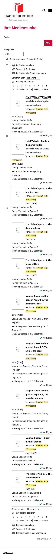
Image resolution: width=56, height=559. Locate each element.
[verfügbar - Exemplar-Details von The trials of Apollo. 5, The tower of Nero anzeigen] (46, 290)
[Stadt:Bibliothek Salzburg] (18, 12)
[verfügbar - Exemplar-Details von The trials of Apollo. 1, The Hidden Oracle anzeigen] (46, 504)
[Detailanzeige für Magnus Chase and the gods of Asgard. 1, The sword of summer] (37, 394)
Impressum (8, 552)
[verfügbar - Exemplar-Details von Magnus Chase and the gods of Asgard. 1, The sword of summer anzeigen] (46, 432)
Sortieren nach (18, 78)
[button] (48, 43)
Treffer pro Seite (40, 89)
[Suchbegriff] (24, 43)
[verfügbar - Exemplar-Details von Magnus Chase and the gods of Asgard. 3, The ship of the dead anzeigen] (46, 385)
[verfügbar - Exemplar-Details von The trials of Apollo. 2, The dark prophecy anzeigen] (46, 254)
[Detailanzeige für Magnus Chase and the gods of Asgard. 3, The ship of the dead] (37, 347)
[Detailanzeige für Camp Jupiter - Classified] (38, 97)
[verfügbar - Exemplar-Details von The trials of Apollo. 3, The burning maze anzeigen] (46, 219)
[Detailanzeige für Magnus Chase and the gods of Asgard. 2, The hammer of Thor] (37, 300)
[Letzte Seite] (13, 89)
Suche (7, 37)
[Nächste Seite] (46, 86)
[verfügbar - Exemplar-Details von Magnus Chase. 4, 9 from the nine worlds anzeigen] (46, 468)
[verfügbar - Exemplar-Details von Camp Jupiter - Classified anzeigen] (46, 135)
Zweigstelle (9, 49)
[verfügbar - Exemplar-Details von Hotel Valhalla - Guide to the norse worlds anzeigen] (46, 183)
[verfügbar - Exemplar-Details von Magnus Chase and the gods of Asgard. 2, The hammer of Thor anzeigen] (46, 338)
